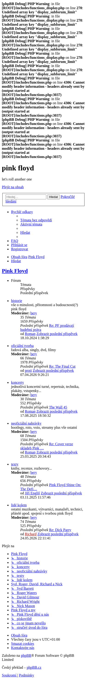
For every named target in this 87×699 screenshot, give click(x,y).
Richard (31, 534)
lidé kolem (19, 505)
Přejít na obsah (13, 187)
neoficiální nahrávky (26, 423)
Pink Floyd (15, 271)
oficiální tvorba (22, 346)
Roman (30, 334)
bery (33, 313)
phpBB (26, 655)
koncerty (17, 382)
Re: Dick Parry (60, 530)
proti (28, 370)
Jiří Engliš (32, 493)
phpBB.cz (34, 667)
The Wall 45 (58, 407)
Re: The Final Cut (62, 366)
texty (14, 464)
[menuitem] (36, 220)
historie (16, 301)
